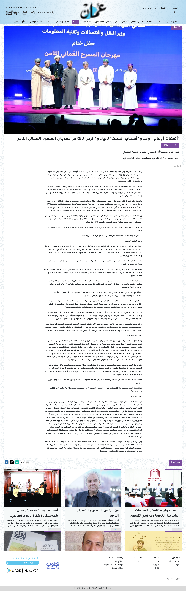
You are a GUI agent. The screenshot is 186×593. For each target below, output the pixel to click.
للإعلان (156, 562)
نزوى (140, 562)
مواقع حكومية (117, 562)
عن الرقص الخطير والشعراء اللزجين (98, 513)
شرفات (177, 565)
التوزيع (156, 565)
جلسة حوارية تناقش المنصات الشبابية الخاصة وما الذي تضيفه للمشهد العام (155, 514)
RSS (157, 568)
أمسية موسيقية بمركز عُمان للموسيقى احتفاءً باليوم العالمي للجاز (34, 514)
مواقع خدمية (117, 568)
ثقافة (177, 28)
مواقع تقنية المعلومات (112, 565)
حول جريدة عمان (173, 579)
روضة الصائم (174, 562)
